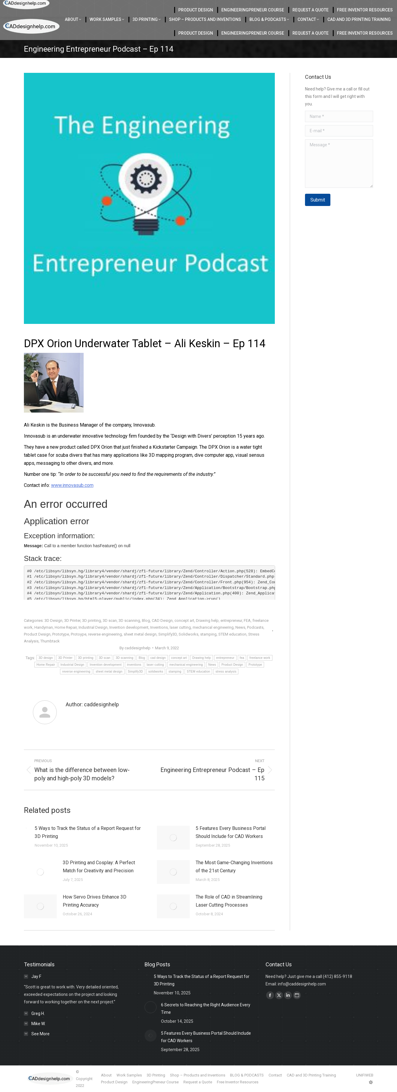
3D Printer (72, 620)
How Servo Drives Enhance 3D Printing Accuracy (94, 901)
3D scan (110, 620)
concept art (184, 620)
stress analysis (225, 671)
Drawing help (207, 620)
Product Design (37, 634)
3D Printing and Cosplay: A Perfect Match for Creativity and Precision (99, 866)
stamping (208, 634)
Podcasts (255, 627)
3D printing (91, 620)
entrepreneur (231, 620)
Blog (146, 620)
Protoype (78, 634)
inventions (134, 664)
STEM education (232, 634)
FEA (247, 620)
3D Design (53, 620)
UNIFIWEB (364, 1075)
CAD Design (162, 620)
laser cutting (180, 627)
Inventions (159, 627)
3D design (46, 657)
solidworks (155, 671)
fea (242, 657)
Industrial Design (93, 627)
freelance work (259, 657)
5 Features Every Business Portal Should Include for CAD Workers (231, 832)
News (240, 627)
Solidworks (188, 634)
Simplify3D (167, 634)
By (135, 648)
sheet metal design (140, 634)
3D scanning (129, 620)
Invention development (128, 627)
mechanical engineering (213, 627)
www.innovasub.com (72, 485)
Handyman (43, 627)
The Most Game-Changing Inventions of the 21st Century (234, 866)
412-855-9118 (331, 6)
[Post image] (26, 828)
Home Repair (66, 627)
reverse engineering (105, 634)
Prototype (60, 634)
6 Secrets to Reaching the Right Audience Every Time (205, 1008)
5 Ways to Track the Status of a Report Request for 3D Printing (88, 832)
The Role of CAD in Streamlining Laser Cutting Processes (229, 901)
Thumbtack (50, 641)
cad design (158, 657)
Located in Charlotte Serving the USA (125, 6)
